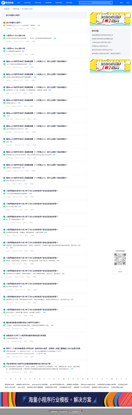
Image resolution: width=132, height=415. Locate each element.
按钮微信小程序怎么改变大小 (100, 387)
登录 (121, 2)
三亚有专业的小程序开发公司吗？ (102, 42)
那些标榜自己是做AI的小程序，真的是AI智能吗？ (106, 53)
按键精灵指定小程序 (51, 387)
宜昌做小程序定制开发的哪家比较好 (102, 38)
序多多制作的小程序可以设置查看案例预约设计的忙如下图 (28, 364)
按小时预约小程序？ (14, 23)
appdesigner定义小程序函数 (40, 384)
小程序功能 (37, 2)
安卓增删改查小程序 (65, 387)
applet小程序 (21, 387)
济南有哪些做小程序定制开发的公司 (102, 35)
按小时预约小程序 (27, 9)
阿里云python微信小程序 (88, 384)
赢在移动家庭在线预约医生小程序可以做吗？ (23, 323)
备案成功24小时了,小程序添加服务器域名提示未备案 (26, 335)
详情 (38, 25)
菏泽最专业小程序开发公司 (100, 46)
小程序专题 (58, 2)
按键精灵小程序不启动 (23, 384)
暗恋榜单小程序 (9, 384)
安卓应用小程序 (122, 384)
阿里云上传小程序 (10, 387)
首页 (18, 2)
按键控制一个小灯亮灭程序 (82, 387)
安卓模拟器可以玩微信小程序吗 (106, 384)
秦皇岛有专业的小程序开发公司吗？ (102, 50)
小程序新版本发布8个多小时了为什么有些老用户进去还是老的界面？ (32, 191)
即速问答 (7, 9)
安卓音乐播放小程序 (117, 387)
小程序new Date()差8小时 (15, 35)
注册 (127, 2)
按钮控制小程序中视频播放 (35, 387)
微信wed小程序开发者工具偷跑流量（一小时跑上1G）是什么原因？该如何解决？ (37, 61)
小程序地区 (69, 2)
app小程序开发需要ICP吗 (57, 384)
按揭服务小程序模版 (73, 384)
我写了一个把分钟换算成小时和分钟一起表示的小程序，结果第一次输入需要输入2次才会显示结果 (43, 348)
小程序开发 (27, 2)
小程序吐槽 (48, 2)
